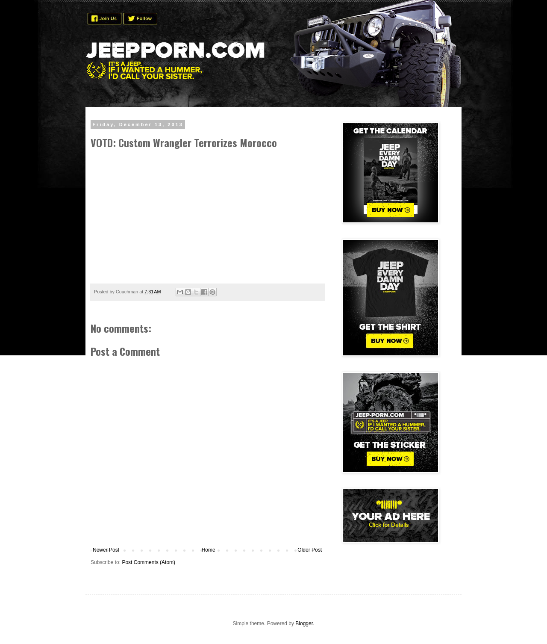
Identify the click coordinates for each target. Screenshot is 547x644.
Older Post (309, 550)
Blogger (304, 623)
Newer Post (106, 550)
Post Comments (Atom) (148, 562)
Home (208, 550)
